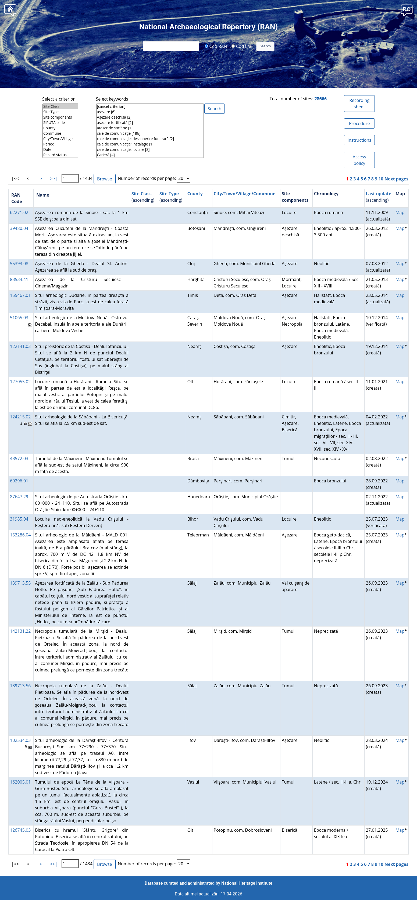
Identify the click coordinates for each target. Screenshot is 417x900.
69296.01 (19, 481)
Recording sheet (359, 103)
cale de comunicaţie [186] (150, 133)
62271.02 (19, 212)
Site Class (60, 106)
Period (60, 144)
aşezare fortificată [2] (150, 122)
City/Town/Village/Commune (245, 194)
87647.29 (19, 497)
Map (399, 212)
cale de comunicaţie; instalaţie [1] (150, 144)
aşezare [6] (150, 112)
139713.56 (20, 686)
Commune (60, 133)
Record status (60, 155)
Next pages (396, 179)
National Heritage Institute (246, 883)
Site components (60, 117)
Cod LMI (241, 46)
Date (60, 149)
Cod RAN (216, 46)
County (60, 128)
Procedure (359, 123)
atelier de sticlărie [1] (150, 128)
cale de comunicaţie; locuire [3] (150, 149)
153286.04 (20, 535)
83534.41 (19, 279)
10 (380, 179)
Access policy (359, 160)
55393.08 (19, 263)
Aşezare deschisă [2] (150, 117)
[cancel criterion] (150, 106)
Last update (378, 194)
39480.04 (19, 228)
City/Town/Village (60, 138)
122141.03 (20, 346)
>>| (53, 179)
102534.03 (20, 740)
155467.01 (20, 295)
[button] (407, 10)
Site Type (60, 112)
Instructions (359, 140)
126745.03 (20, 830)
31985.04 (19, 519)
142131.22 (20, 631)
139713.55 (20, 583)
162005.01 (20, 782)
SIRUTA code (60, 122)
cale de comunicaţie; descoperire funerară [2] (150, 138)
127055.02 (20, 382)
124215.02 (20, 417)
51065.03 (19, 318)
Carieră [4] (150, 155)
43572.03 (19, 458)
